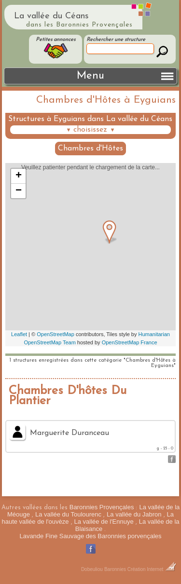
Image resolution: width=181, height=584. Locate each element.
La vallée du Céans (51, 16)
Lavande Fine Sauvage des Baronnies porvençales (90, 536)
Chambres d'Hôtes (90, 148)
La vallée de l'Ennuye (104, 521)
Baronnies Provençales (102, 507)
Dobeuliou (92, 569)
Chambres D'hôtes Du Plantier (67, 396)
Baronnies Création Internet (140, 569)
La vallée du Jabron (134, 514)
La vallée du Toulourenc (68, 514)
